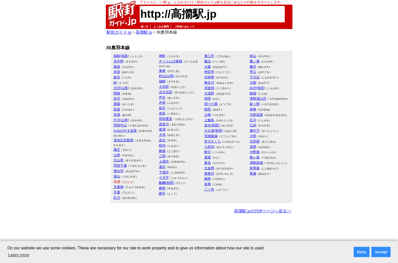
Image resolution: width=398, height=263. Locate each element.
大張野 (209, 93)
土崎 (207, 115)
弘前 (253, 125)
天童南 (119, 187)
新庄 (162, 108)
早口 (253, 72)
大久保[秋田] (213, 131)
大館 (253, 82)
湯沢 (162, 167)
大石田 (164, 87)
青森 (253, 173)
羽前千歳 (120, 165)
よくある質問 (161, 26)
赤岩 (117, 72)
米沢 (117, 98)
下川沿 (255, 77)
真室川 (164, 124)
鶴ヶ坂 (255, 157)
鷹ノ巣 (255, 61)
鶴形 (207, 179)
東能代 (209, 173)
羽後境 (209, 88)
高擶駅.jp (144, 32)
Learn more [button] (18, 255)
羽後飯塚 (211, 136)
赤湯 (117, 115)
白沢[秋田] (257, 88)
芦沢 (162, 97)
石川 (253, 120)
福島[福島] (121, 56)
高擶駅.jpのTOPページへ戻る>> (262, 211)
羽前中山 (120, 125)
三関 (162, 156)
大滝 (162, 135)
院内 (162, 145)
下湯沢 (164, 172)
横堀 (162, 151)
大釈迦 (255, 152)
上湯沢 (164, 161)
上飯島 (209, 120)
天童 (117, 192)
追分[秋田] (212, 125)
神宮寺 (209, 72)
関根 (117, 93)
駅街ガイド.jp (119, 32)
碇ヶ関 (255, 104)
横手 (162, 193)
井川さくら (212, 141)
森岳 (207, 163)
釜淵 (162, 129)
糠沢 (253, 67)
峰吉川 (209, 82)
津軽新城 (256, 163)
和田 (207, 98)
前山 (253, 56)
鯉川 (207, 152)
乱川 (117, 198)
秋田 (207, 109)
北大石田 (165, 92)
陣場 (253, 93)
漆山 (117, 176)
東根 (162, 71)
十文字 (164, 178)
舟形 (162, 103)
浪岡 (253, 147)
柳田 (162, 188)
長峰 (253, 109)
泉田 (162, 113)
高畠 (117, 109)
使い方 (144, 26)
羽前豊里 (165, 119)
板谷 (117, 77)
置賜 (117, 104)
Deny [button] (361, 252)
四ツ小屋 (211, 104)
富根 (207, 184)
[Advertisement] (199, 228)
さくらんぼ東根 (170, 61)
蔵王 (117, 150)
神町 (162, 56)
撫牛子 (255, 131)
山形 (117, 155)
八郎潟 (209, 147)
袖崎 (162, 81)
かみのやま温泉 (125, 131)
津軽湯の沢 (258, 98)
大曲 (207, 67)
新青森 (255, 168)
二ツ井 (209, 189)
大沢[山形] (121, 88)
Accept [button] (381, 252)
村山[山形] (167, 76)
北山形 (119, 160)
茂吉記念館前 (124, 140)
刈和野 (209, 77)
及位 (162, 140)
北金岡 (209, 168)
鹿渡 (207, 157)
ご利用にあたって (184, 26)
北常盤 (255, 141)
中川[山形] (121, 120)
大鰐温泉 (256, 115)
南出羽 (119, 171)
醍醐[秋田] (167, 183)
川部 (253, 136)
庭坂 (117, 67)
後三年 (209, 56)
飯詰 (207, 61)
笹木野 (119, 61)
